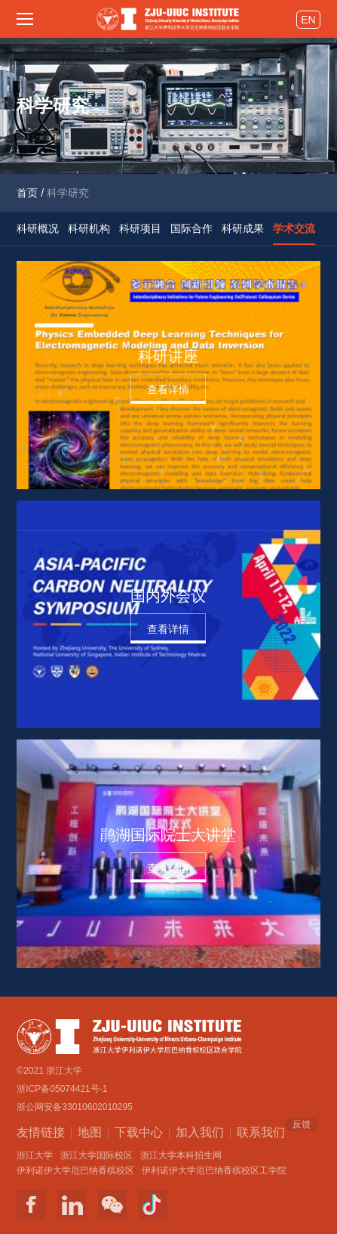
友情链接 (41, 1132)
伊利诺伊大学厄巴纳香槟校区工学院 (214, 1170)
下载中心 (139, 1132)
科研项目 (140, 228)
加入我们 (200, 1132)
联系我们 (261, 1131)
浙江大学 (35, 1155)
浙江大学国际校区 (96, 1155)
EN (308, 20)
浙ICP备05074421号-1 (62, 1089)
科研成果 (243, 228)
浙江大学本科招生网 (181, 1155)
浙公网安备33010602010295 (74, 1107)
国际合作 (191, 228)
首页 (27, 193)
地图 (90, 1132)
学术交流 (294, 228)
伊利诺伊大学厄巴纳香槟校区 (75, 1170)
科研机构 (89, 228)
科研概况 (38, 228)
